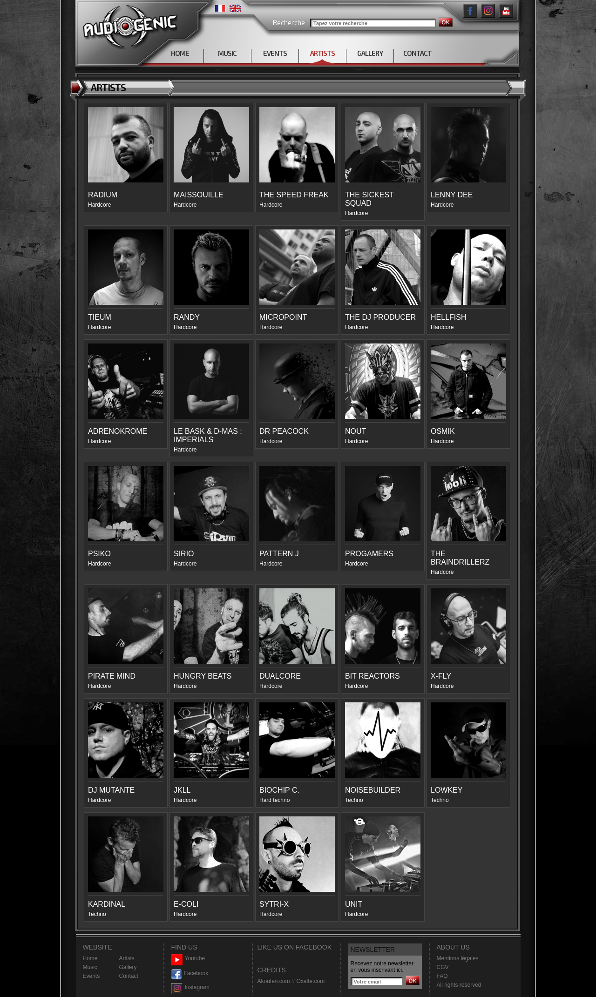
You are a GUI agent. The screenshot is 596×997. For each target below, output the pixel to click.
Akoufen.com (273, 981)
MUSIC (227, 53)
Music (90, 967)
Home (90, 958)
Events (91, 976)
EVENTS (275, 53)
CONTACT (417, 53)
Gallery (128, 967)
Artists (127, 958)
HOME (180, 53)
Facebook (190, 973)
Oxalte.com (310, 981)
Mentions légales (458, 958)
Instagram (190, 987)
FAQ (442, 976)
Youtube (188, 958)
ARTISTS (322, 53)
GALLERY (370, 53)
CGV (443, 967)
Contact (128, 976)
